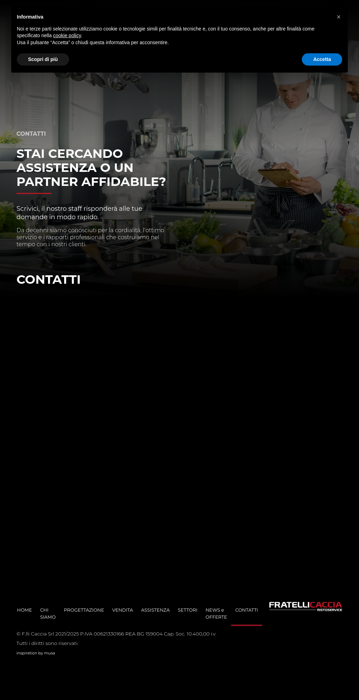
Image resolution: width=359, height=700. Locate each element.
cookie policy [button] (67, 35)
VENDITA (122, 610)
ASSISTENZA (155, 610)
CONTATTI (246, 610)
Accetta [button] (322, 59)
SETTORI (187, 610)
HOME (24, 610)
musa (49, 653)
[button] (338, 16)
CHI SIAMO (48, 613)
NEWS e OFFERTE (216, 613)
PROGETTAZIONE (84, 610)
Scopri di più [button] (43, 59)
